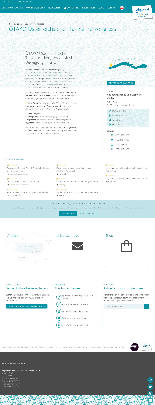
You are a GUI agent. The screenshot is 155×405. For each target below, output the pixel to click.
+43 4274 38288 (12, 378)
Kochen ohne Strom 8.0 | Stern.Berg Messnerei (77, 182)
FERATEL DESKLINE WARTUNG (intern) (103, 347)
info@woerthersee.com (11, 384)
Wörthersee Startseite (23, 2)
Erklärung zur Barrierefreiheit (48, 347)
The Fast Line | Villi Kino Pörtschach (23, 182)
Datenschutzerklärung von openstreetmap (129, 208)
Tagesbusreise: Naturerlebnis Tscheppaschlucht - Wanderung (127, 168)
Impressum (7, 347)
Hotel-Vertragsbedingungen (75, 347)
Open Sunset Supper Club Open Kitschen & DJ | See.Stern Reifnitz (28, 192)
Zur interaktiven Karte (121, 83)
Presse (122, 347)
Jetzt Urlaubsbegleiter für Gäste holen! (26, 306)
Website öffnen (117, 120)
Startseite (6, 2)
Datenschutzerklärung (23, 347)
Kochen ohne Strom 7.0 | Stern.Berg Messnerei (77, 192)
